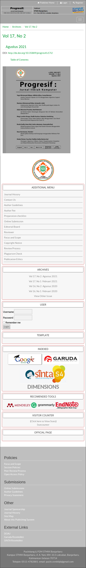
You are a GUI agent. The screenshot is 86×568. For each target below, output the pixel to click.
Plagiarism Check (13, 253)
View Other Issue (43, 296)
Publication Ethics (13, 259)
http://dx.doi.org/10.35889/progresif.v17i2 (30, 53)
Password (8, 317)
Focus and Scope (12, 237)
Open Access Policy (14, 474)
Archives (16, 26)
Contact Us (10, 199)
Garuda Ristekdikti (14, 537)
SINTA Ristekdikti (13, 540)
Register (78, 3)
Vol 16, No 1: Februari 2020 (43, 291)
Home (6, 26)
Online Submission (13, 221)
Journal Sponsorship (14, 509)
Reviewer (9, 232)
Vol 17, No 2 (31, 26)
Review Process (12, 248)
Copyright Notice (13, 243)
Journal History (12, 194)
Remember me (13, 322)
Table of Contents (19, 59)
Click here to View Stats (43, 421)
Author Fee (9, 210)
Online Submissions (14, 488)
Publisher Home (46, 3)
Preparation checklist (15, 216)
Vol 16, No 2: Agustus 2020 (43, 286)
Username (8, 312)
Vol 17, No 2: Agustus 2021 (43, 276)
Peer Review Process (15, 470)
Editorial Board (12, 226)
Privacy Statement (14, 495)
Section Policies (12, 467)
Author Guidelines (13, 205)
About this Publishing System (19, 519)
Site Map (8, 516)
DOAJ (7, 533)
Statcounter (43, 424)
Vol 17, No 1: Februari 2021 (43, 281)
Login (63, 3)
